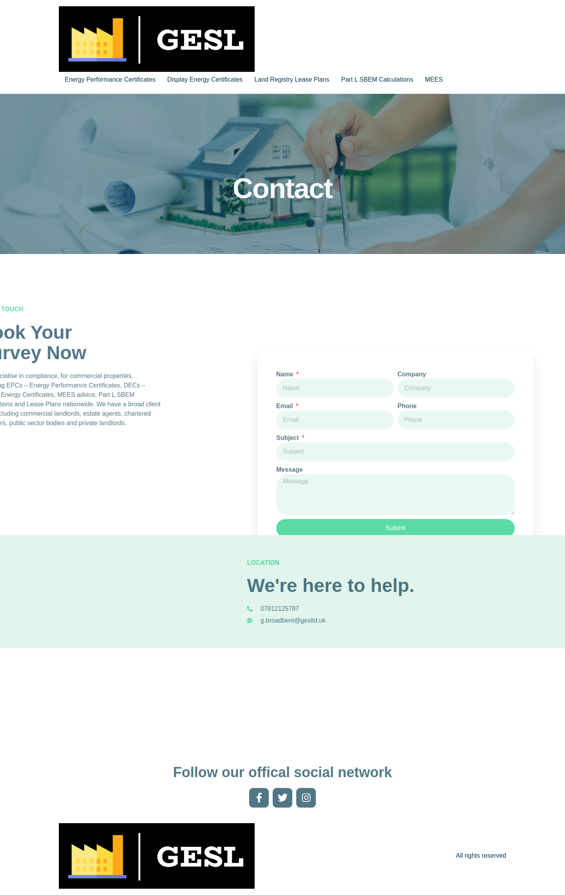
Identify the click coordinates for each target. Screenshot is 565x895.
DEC (56, 385)
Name (285, 441)
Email (285, 472)
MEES (434, 79)
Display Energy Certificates (204, 79)
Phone (407, 472)
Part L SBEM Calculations (377, 79)
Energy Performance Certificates (110, 79)
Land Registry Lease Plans (291, 79)
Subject (288, 504)
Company (411, 441)
